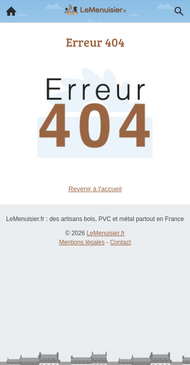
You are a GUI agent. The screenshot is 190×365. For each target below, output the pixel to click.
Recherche (176, 9)
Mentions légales (81, 242)
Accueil (8, 8)
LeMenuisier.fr (106, 233)
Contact (120, 242)
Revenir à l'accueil (95, 189)
